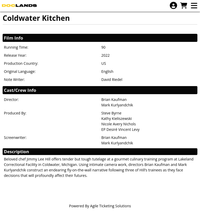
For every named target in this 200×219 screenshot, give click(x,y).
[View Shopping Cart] (183, 6)
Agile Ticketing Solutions (110, 205)
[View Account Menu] (173, 6)
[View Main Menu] (194, 6)
